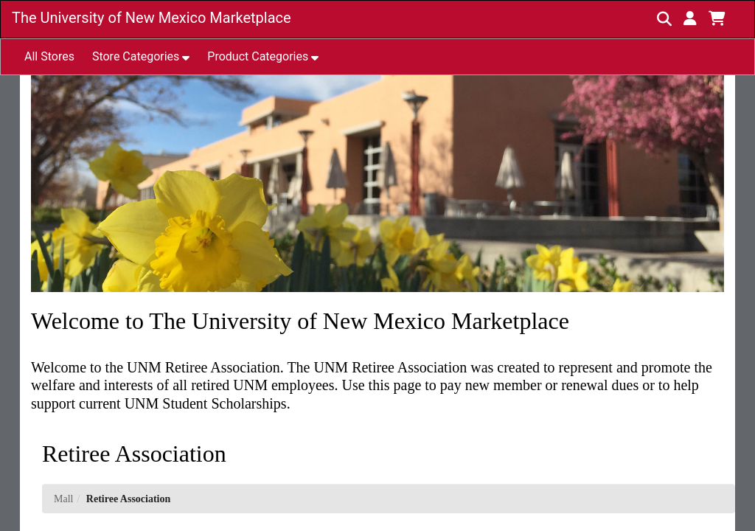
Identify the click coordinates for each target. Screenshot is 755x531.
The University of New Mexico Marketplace (151, 18)
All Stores (49, 56)
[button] (690, 18)
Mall (63, 498)
